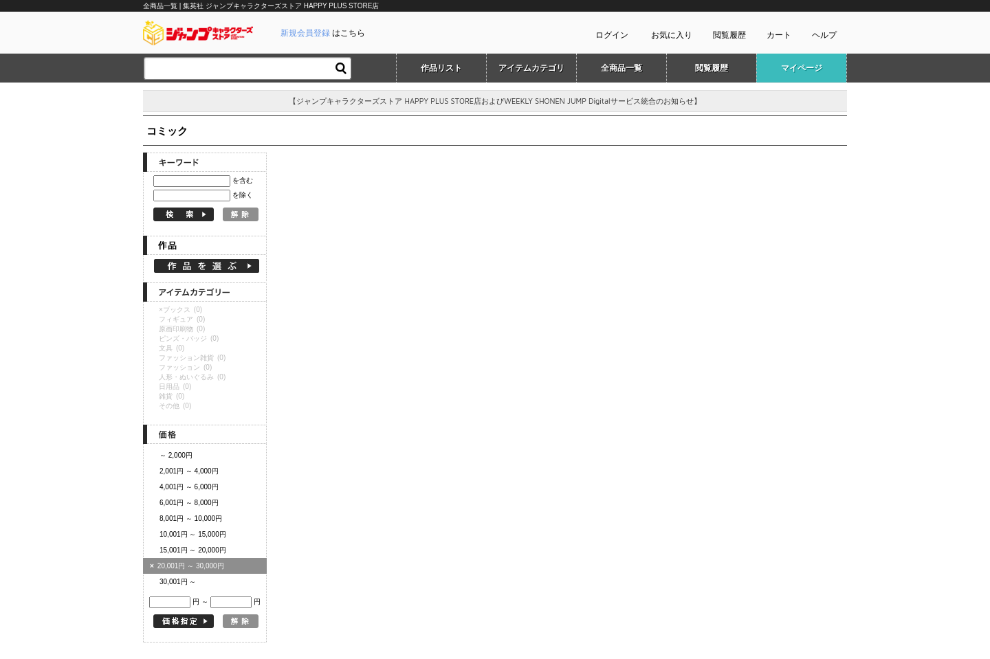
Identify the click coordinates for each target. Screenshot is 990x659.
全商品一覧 (621, 68)
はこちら (322, 33)
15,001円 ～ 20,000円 (193, 550)
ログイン (611, 35)
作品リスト (441, 68)
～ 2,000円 (176, 455)
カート (779, 35)
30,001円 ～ (178, 581)
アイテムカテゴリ (531, 68)
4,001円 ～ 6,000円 (189, 487)
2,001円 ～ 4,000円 (189, 471)
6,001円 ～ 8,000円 (189, 502)
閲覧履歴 (729, 35)
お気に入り (671, 35)
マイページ (801, 68)
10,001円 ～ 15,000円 (193, 534)
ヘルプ (824, 35)
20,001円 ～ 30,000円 (187, 566)
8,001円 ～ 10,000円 (191, 518)
